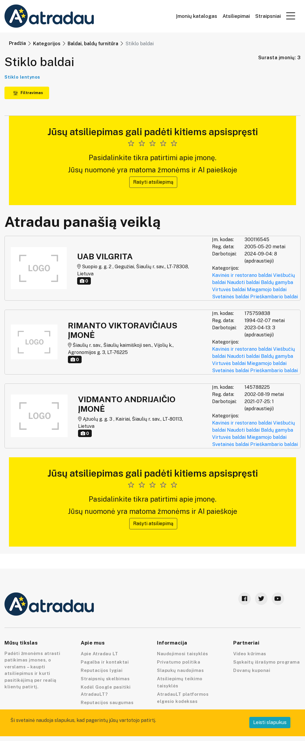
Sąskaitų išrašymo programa (266, 661)
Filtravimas (28, 93)
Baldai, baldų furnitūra (93, 43)
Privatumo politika (178, 661)
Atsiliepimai (236, 16)
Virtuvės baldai (229, 289)
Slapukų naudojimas (180, 670)
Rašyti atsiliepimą (153, 182)
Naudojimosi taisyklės (182, 653)
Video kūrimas (249, 653)
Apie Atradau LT (99, 653)
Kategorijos (46, 43)
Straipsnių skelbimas (105, 678)
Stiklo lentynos (22, 76)
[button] (290, 16)
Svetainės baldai (230, 296)
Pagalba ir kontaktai (105, 661)
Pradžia (17, 43)
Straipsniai (268, 16)
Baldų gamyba (277, 282)
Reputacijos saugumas (107, 702)
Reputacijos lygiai (101, 670)
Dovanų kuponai (251, 670)
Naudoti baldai (243, 282)
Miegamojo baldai (267, 289)
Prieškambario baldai (274, 296)
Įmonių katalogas (196, 16)
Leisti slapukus (270, 722)
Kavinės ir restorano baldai (242, 275)
